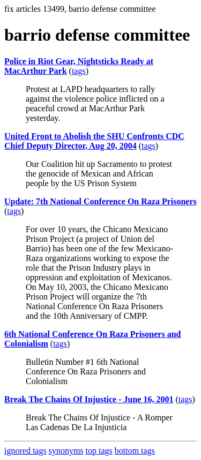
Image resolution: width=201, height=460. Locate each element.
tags (79, 70)
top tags (99, 450)
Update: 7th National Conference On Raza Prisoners (100, 201)
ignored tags (25, 450)
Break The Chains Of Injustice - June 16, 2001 (88, 399)
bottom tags (135, 450)
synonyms (66, 450)
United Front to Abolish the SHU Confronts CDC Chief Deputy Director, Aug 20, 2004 (94, 141)
